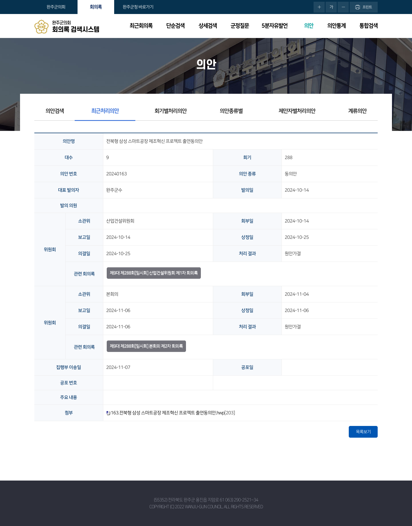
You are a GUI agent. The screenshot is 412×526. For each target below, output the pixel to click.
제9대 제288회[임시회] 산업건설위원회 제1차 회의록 (154, 272)
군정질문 (240, 26)
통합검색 (368, 26)
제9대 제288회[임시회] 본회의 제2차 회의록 (146, 346)
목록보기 (363, 431)
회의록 (96, 6)
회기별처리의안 (170, 111)
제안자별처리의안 (297, 111)
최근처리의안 (105, 111)
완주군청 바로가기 (138, 7)
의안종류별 (231, 111)
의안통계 (336, 26)
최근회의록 (141, 26)
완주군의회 (56, 7)
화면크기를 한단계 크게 (319, 7)
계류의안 (357, 111)
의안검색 (54, 111)
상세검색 (208, 26)
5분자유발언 (275, 26)
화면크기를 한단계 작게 (343, 7)
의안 (308, 26)
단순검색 (175, 26)
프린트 (367, 7)
